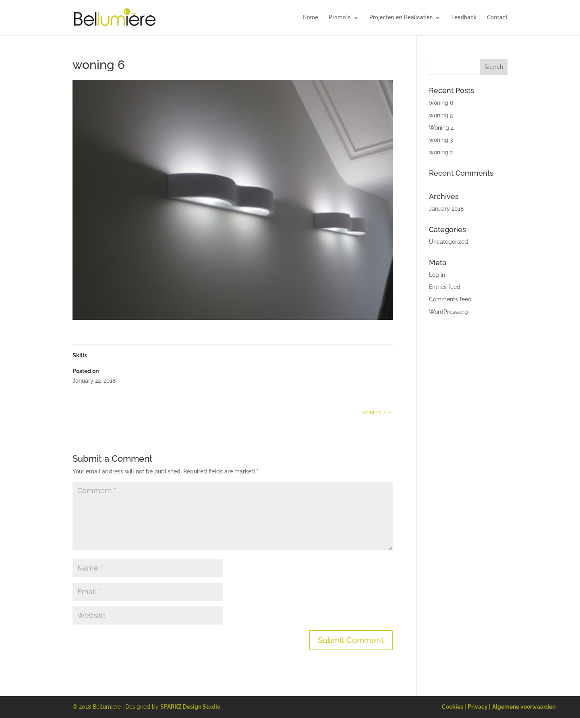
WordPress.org (448, 312)
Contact (497, 18)
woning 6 (441, 103)
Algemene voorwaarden (523, 706)
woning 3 (441, 140)
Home (310, 18)
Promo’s (340, 18)
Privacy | (479, 706)
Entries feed (444, 287)
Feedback (463, 18)
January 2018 (446, 208)
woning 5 (441, 115)
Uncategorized (448, 242)
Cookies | (454, 706)
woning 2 (441, 152)
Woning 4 (441, 128)
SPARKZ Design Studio (190, 706)
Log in (437, 275)
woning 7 (377, 412)
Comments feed (450, 299)
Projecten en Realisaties (401, 18)
